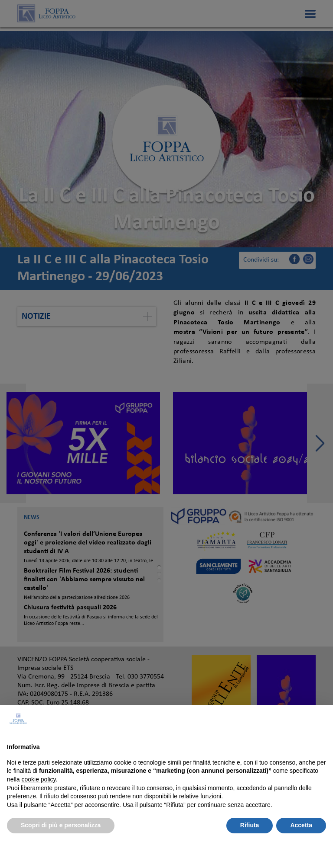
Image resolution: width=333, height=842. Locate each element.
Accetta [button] (301, 825)
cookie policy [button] (38, 779)
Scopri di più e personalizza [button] (61, 825)
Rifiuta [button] (249, 825)
